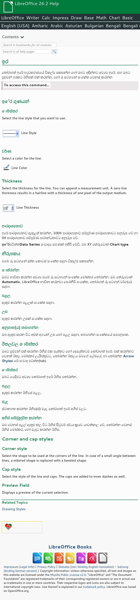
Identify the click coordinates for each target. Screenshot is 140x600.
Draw (76, 18)
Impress (60, 18)
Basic (127, 18)
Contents (10, 36)
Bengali (113, 26)
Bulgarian (94, 26)
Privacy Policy (46, 567)
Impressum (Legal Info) (19, 567)
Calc (46, 18)
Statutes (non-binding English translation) (86, 567)
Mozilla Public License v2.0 (68, 575)
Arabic (56, 26)
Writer (32, 18)
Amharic (40, 26)
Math (101, 18)
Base (89, 18)
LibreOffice (12, 18)
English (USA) (15, 26)
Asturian (73, 26)
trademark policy (94, 587)
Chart (114, 18)
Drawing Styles (14, 509)
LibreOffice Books (70, 546)
